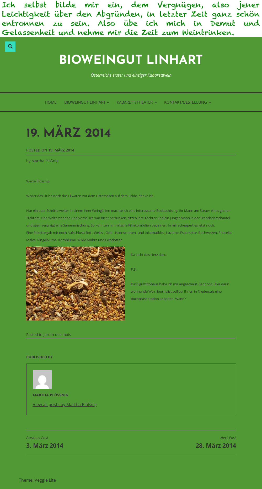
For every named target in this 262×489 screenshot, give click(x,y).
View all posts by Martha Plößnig (65, 404)
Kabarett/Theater (135, 102)
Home (50, 102)
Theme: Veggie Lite (37, 480)
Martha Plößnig (44, 160)
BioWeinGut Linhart (131, 61)
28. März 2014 (216, 442)
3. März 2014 (44, 442)
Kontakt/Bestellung (185, 102)
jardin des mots (57, 334)
